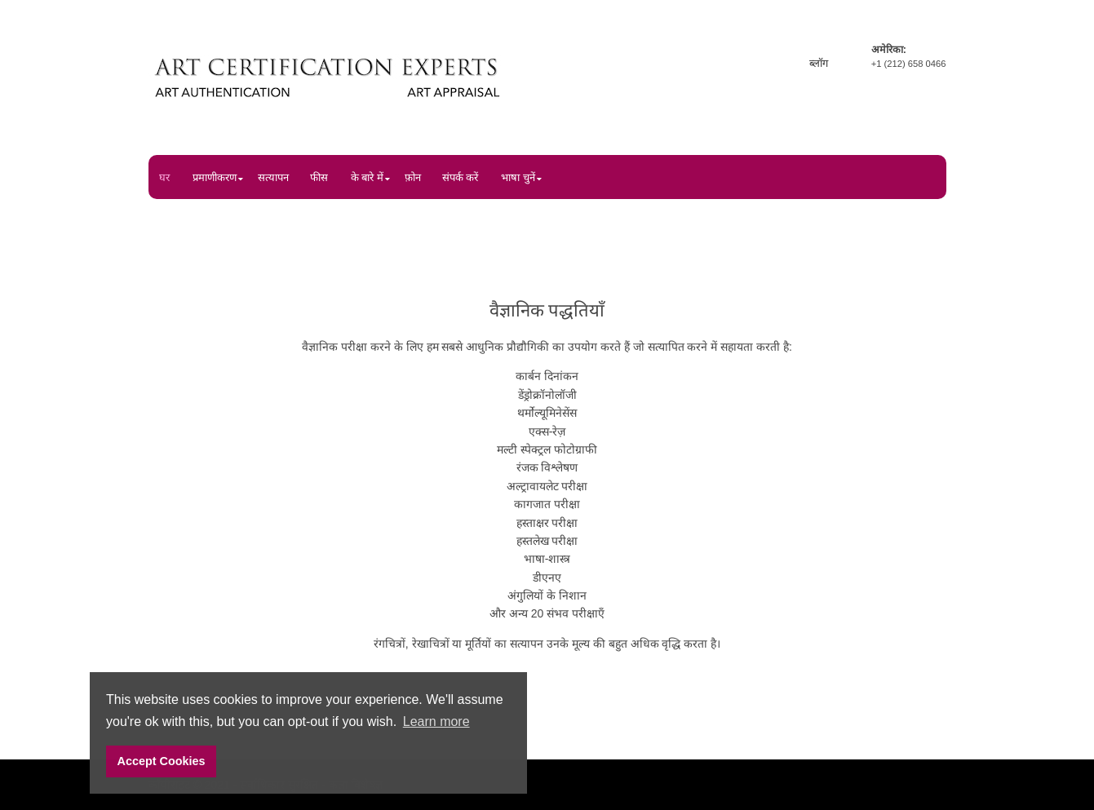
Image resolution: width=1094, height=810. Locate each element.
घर (164, 177)
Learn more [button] (436, 721)
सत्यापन (273, 177)
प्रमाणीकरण (215, 177)
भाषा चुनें (518, 177)
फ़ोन (413, 177)
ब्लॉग (818, 63)
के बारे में (367, 177)
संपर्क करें (460, 177)
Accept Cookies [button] (161, 761)
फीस (319, 177)
